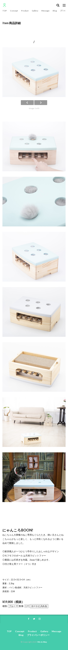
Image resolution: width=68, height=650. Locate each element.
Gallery (35, 10)
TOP (4, 10)
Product (25, 10)
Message (45, 10)
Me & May (42, 642)
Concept (14, 10)
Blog (55, 10)
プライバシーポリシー (38, 635)
